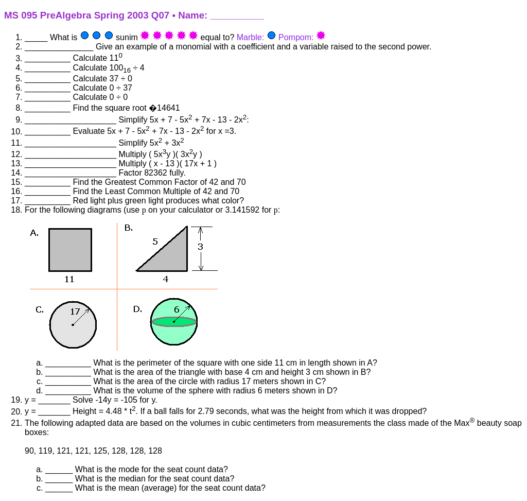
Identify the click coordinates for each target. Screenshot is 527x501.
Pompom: (295, 37)
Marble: (250, 37)
